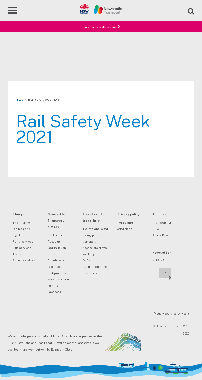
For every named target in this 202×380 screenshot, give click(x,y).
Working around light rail (59, 282)
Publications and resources (95, 270)
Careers (54, 254)
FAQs (86, 260)
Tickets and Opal (95, 228)
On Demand (22, 228)
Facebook (54, 292)
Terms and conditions (125, 225)
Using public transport (92, 238)
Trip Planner (22, 222)
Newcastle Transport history (56, 220)
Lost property (57, 273)
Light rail (19, 235)
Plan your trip (24, 214)
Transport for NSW (161, 225)
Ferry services (23, 241)
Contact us (55, 235)
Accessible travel (95, 247)
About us (54, 241)
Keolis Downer (162, 235)
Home (19, 100)
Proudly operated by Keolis (171, 313)
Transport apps (24, 254)
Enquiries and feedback (58, 263)
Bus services (22, 247)
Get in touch (57, 247)
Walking (89, 254)
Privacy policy (128, 214)
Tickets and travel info (92, 217)
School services (24, 260)
